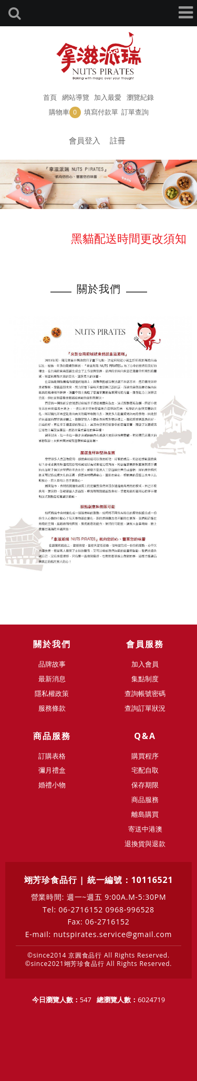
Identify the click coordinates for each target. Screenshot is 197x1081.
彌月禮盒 (52, 770)
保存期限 (145, 784)
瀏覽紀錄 (140, 97)
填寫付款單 (101, 112)
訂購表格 (52, 756)
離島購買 (145, 814)
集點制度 (145, 678)
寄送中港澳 (145, 829)
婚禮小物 (52, 784)
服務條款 (52, 708)
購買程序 (145, 756)
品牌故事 (52, 664)
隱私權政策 (52, 693)
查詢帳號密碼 (145, 693)
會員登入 (84, 140)
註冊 (118, 140)
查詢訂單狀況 (145, 708)
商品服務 (145, 799)
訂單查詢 (135, 112)
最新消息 (52, 678)
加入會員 (145, 664)
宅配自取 (145, 770)
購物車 (65, 112)
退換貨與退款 (145, 843)
